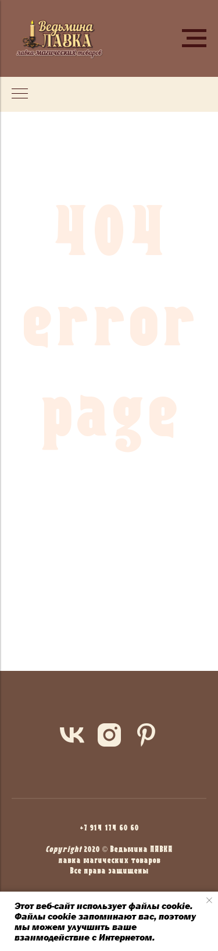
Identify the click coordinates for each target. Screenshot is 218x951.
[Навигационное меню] (194, 38)
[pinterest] (146, 735)
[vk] (72, 735)
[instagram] (109, 735)
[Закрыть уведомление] (209, 900)
